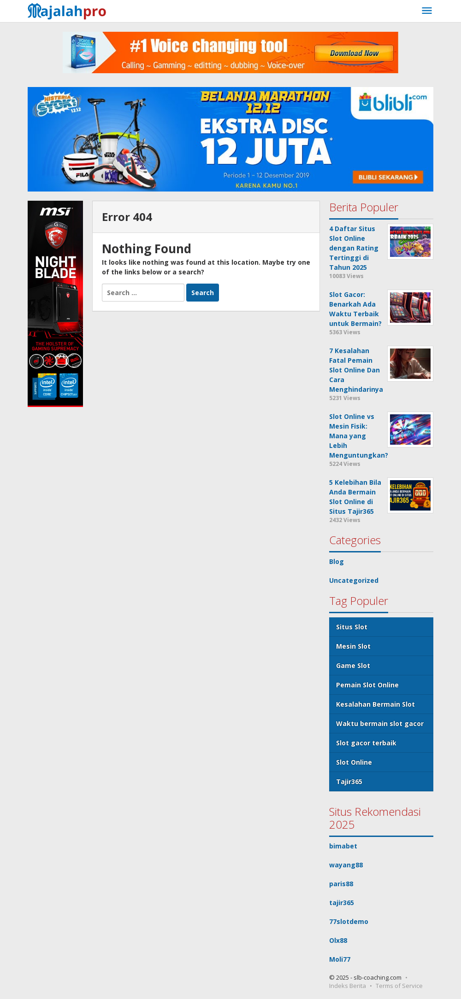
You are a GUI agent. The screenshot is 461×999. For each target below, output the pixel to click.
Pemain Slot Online (367, 684)
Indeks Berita (347, 986)
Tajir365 (349, 781)
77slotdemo (348, 921)
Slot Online (354, 762)
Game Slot (353, 665)
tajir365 (341, 902)
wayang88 (346, 864)
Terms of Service (399, 986)
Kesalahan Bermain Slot (375, 704)
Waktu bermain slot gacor (380, 723)
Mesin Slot (353, 646)
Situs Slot (351, 626)
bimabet (343, 846)
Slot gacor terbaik (366, 742)
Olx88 (338, 940)
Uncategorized (353, 580)
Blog (336, 561)
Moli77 (339, 959)
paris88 (341, 883)
